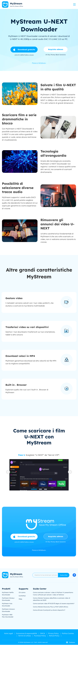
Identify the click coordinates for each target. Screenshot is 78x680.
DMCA (42, 633)
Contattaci (22, 596)
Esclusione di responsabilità (26, 633)
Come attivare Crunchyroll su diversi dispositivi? (49, 610)
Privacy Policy (53, 633)
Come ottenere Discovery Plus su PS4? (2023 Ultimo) (50, 607)
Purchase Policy (40, 636)
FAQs (20, 599)
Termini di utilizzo (24, 636)
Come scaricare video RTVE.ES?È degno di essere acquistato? (53, 603)
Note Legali (8, 633)
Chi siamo (22, 592)
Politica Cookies (68, 633)
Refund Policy (54, 636)
